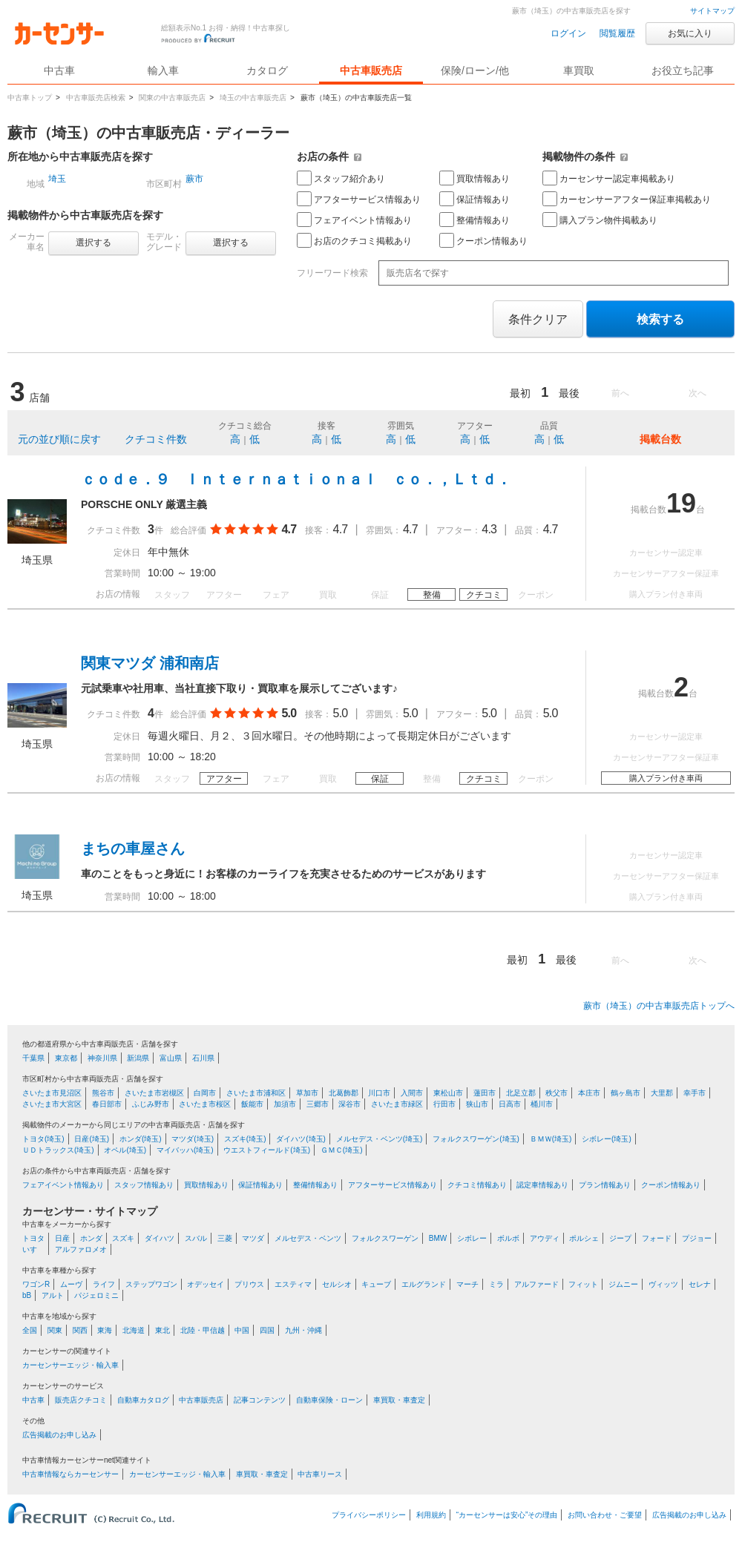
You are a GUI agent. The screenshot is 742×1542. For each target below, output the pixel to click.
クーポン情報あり (483, 240)
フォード (657, 1238)
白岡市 (205, 1093)
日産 (62, 1238)
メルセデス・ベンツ (308, 1238)
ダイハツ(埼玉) (301, 1139)
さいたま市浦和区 (256, 1093)
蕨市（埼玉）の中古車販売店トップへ (659, 1006)
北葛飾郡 (343, 1093)
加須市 (285, 1104)
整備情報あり (474, 219)
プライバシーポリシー (369, 1515)
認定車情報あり (542, 1185)
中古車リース (320, 1474)
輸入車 (163, 70)
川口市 (379, 1093)
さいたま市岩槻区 (154, 1093)
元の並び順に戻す (59, 439)
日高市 (510, 1104)
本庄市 (589, 1093)
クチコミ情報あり (477, 1185)
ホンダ (91, 1238)
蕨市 (194, 178)
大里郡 (662, 1093)
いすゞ (33, 1249)
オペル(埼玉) (125, 1150)
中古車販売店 (371, 70)
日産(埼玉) (91, 1139)
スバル (196, 1238)
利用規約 (431, 1515)
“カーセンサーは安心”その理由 (507, 1515)
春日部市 (107, 1104)
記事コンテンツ (260, 1400)
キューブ (376, 1284)
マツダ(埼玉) (192, 1139)
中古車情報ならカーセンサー (70, 1474)
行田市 (444, 1104)
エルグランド (423, 1284)
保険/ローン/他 (475, 70)
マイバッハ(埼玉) (185, 1150)
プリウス (249, 1284)
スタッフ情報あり (144, 1185)
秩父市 (556, 1093)
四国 (267, 1330)
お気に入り (690, 33)
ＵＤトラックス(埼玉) (58, 1150)
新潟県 (138, 1058)
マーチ (467, 1284)
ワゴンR (36, 1284)
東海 (104, 1330)
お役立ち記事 (682, 70)
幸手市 (694, 1093)
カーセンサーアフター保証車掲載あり (626, 198)
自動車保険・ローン (329, 1400)
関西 (80, 1330)
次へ (697, 393)
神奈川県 (102, 1058)
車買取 (578, 70)
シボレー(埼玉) (606, 1139)
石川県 (203, 1058)
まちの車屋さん (133, 848)
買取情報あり (474, 178)
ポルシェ (584, 1238)
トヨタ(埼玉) (43, 1139)
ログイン (568, 33)
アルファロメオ (81, 1249)
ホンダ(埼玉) (140, 1139)
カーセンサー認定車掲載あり (608, 178)
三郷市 (317, 1104)
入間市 (412, 1093)
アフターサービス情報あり (359, 198)
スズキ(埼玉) (245, 1139)
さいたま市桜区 (205, 1104)
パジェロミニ (96, 1295)
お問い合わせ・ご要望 (605, 1515)
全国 (29, 1330)
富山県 (171, 1058)
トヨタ (33, 1238)
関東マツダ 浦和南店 (150, 663)
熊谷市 (103, 1093)
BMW (438, 1238)
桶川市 (542, 1104)
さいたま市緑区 (397, 1104)
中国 (241, 1330)
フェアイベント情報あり (354, 219)
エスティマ (293, 1284)
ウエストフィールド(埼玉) (266, 1150)
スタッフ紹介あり (341, 178)
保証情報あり (474, 198)
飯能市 (252, 1104)
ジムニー (623, 1284)
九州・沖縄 (303, 1330)
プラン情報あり (605, 1185)
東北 (162, 1330)
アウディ (544, 1238)
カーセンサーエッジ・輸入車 (70, 1365)
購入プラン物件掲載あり (599, 219)
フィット (583, 1284)
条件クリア (538, 319)
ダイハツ (159, 1238)
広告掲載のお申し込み (59, 1435)
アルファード (536, 1284)
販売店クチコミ (81, 1400)
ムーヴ (71, 1284)
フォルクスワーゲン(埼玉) (476, 1139)
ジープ (620, 1238)
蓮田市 (484, 1093)
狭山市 (477, 1104)
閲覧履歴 (617, 33)
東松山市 (448, 1093)
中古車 (33, 1400)
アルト (53, 1295)
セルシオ (337, 1284)
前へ (620, 393)
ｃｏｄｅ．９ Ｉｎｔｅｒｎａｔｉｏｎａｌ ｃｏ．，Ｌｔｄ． (296, 479)
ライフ (104, 1284)
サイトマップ (712, 11)
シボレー (472, 1238)
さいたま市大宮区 (52, 1104)
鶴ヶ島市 (625, 1093)
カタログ (267, 70)
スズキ (123, 1238)
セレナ (700, 1284)
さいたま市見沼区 (52, 1093)
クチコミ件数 (156, 439)
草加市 (307, 1093)
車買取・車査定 (399, 1400)
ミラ (496, 1284)
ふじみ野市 (150, 1104)
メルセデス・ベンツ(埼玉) (379, 1139)
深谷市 (349, 1104)
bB (26, 1295)
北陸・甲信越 (202, 1330)
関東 (54, 1330)
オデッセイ (205, 1284)
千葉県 (33, 1058)
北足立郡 (521, 1093)
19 (681, 503)
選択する (93, 242)
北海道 (133, 1330)
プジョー (697, 1238)
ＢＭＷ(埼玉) (551, 1139)
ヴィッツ (663, 1284)
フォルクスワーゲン (385, 1238)
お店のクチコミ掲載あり (354, 240)
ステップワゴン (151, 1284)
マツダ (253, 1238)
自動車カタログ (143, 1400)
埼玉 (57, 178)
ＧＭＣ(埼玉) (342, 1150)
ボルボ (508, 1238)
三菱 (224, 1238)
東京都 (66, 1058)
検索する (660, 319)
